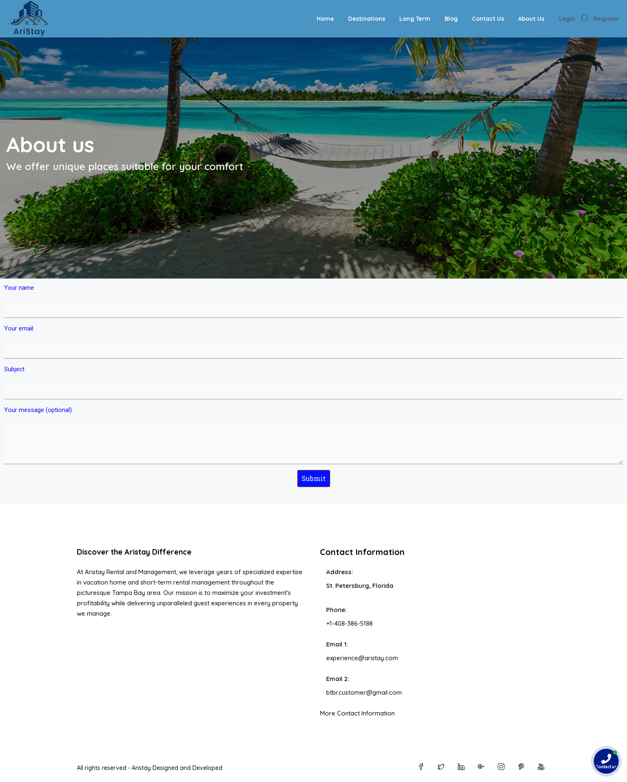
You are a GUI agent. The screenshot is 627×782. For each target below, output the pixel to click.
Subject (313, 382)
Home (325, 18)
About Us (531, 18)
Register (606, 18)
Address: (339, 572)
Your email (313, 342)
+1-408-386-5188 (349, 623)
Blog (451, 18)
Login (567, 18)
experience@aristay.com (362, 658)
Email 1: (337, 644)
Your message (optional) (313, 435)
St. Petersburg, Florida (359, 586)
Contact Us (488, 18)
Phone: (336, 610)
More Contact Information (357, 713)
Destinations (366, 18)
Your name (313, 301)
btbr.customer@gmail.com (364, 692)
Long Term (414, 18)
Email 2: (337, 679)
